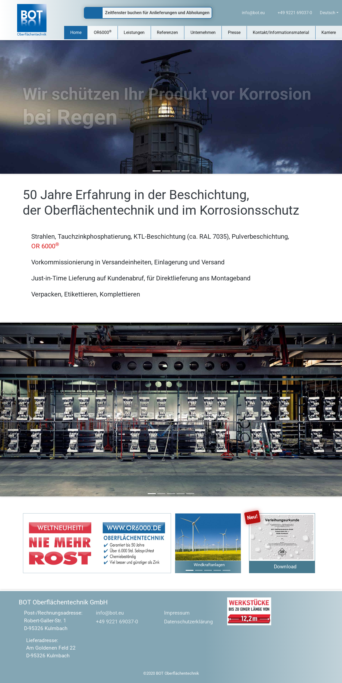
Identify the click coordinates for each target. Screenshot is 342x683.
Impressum (174, 613)
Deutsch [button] (327, 12)
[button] (180, 543)
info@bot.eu (106, 613)
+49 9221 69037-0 (113, 622)
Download (285, 567)
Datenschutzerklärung (185, 622)
